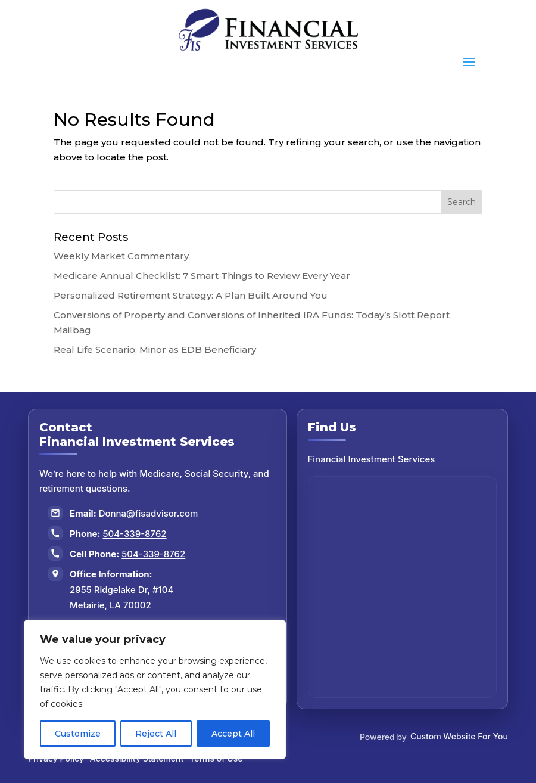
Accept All (233, 733)
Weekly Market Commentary (121, 256)
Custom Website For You (459, 736)
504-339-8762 (135, 533)
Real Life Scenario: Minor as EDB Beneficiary (155, 349)
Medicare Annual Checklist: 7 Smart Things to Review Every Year (202, 275)
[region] (155, 689)
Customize (78, 733)
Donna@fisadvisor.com (148, 513)
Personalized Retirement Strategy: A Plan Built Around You (191, 295)
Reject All (155, 733)
